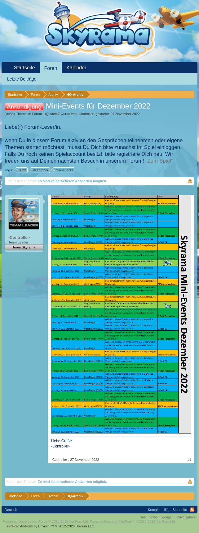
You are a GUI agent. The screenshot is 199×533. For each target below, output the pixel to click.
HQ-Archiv (51, 114)
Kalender (76, 67)
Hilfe (166, 510)
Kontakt (153, 510)
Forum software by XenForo (46, 521)
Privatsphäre (186, 517)
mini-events (63, 170)
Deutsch (11, 510)
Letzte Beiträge (21, 78)
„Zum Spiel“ (159, 161)
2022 (21, 170)
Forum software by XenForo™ (133, 521)
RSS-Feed (192, 510)
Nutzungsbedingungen (156, 517)
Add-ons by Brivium (50, 526)
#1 (189, 459)
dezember (39, 170)
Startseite (24, 67)
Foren (50, 68)
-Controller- (86, 114)
